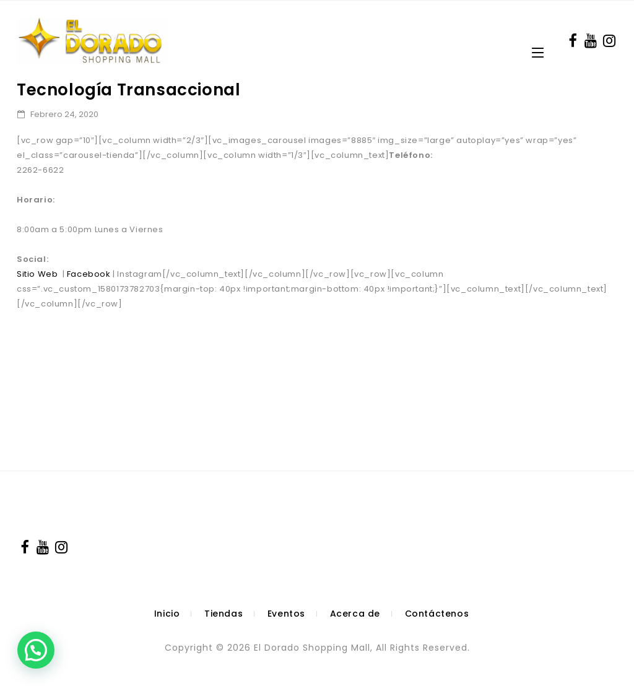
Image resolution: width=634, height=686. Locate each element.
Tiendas (223, 613)
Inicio (167, 613)
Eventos (286, 613)
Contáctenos (437, 613)
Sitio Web (37, 274)
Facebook (89, 274)
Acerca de (355, 613)
